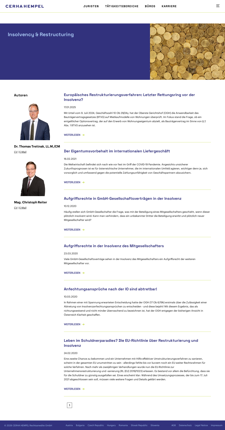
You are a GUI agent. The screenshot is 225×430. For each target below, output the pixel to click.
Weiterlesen (72, 134)
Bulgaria (80, 425)
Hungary (111, 425)
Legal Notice (201, 425)
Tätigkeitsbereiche (122, 6)
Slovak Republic (139, 425)
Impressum (216, 425)
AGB (173, 425)
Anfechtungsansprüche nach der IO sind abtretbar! (110, 289)
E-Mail (22, 151)
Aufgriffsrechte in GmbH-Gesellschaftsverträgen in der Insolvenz (122, 198)
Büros (150, 6)
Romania (123, 425)
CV (16, 151)
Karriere (169, 6)
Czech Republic (96, 425)
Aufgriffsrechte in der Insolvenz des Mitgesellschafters (114, 245)
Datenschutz (185, 425)
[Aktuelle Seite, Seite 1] (69, 405)
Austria (69, 425)
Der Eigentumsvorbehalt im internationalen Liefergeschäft (117, 151)
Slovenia (155, 425)
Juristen (91, 6)
